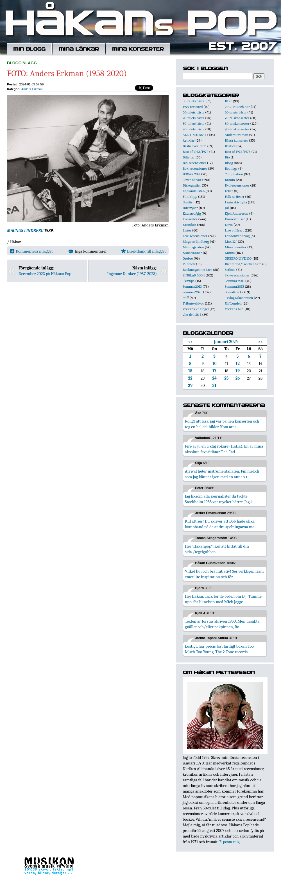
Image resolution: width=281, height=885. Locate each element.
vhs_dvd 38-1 (192, 314)
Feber (229, 191)
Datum (230, 180)
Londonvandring (237, 236)
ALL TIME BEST (194, 135)
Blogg (229, 163)
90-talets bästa (193, 129)
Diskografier (192, 185)
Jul (227, 208)
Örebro (188, 258)
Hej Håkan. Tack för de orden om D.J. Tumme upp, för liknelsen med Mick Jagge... (223, 599)
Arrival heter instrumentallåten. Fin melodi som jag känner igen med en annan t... (222, 474)
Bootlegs (231, 168)
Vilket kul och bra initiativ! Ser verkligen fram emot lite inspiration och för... (224, 574)
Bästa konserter (236, 140)
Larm (229, 225)
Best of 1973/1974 (195, 151)
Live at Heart (234, 230)
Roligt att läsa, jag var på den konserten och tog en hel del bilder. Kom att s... (222, 424)
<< (190, 341)
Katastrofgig (192, 213)
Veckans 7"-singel (196, 309)
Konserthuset (235, 219)
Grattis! (188, 202)
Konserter (190, 219)
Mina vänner (192, 253)
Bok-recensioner (195, 168)
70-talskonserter (237, 118)
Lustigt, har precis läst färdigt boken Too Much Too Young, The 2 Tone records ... (219, 649)
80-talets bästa (193, 123)
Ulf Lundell (233, 303)
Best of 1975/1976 (237, 151)
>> (260, 341)
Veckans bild (234, 309)
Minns (230, 253)
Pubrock (189, 264)
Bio (227, 157)
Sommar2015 (234, 286)
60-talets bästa (235, 112)
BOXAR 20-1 (191, 174)
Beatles (230, 146)
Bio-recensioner (194, 163)
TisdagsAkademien (239, 298)
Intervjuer (190, 208)
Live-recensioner (195, 236)
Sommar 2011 (234, 281)
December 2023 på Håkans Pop (45, 273)
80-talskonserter (237, 123)
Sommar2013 (192, 286)
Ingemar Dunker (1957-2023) (132, 273)
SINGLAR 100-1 (194, 275)
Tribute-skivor (193, 303)
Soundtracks (234, 292)
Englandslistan (194, 191)
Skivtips (188, 281)
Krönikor (189, 225)
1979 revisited (193, 107)
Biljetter (189, 157)
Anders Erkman (32, 89)
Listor (187, 230)
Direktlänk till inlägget (143, 251)
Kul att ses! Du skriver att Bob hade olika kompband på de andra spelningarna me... (221, 524)
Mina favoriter (235, 247)
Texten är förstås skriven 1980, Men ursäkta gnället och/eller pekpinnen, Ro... (222, 624)
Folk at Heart (234, 196)
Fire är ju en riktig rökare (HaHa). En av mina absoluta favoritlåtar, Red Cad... (224, 449)
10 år (228, 101)
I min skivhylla (236, 202)
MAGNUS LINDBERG (25, 230)
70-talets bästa (193, 118)
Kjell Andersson (236, 213)
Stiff (186, 298)
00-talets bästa (194, 101)
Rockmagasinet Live (197, 269)
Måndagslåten (193, 247)
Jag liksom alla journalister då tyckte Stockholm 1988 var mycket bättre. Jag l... (219, 499)
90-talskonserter (237, 129)
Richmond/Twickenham (243, 264)
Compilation (234, 174)
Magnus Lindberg (196, 241)
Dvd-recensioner (237, 185)
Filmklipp (190, 196)
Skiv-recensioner (237, 275)
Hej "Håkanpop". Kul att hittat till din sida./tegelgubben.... (217, 549)
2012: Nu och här (237, 107)
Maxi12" (231, 241)
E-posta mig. (229, 841)
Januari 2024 (226, 341)
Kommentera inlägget (31, 251)
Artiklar (188, 140)
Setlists (230, 269)
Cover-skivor (192, 180)
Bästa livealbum (194, 146)
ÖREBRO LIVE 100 (238, 258)
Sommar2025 (192, 292)
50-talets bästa (193, 112)
